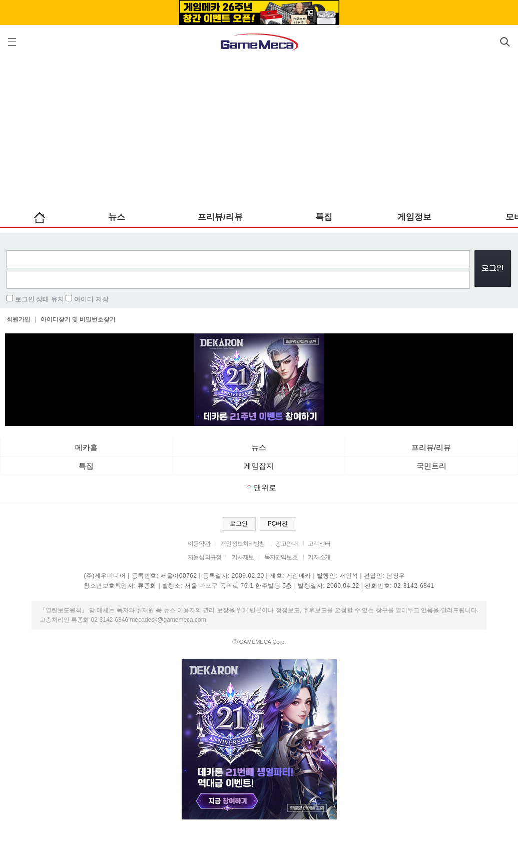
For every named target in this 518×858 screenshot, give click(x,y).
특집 (323, 217)
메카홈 (86, 447)
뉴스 (116, 217)
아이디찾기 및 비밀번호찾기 (78, 319)
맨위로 (261, 487)
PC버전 (278, 523)
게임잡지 (259, 466)
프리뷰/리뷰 (220, 217)
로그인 (239, 523)
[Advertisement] (259, 130)
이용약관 (199, 543)
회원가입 (19, 319)
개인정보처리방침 (242, 543)
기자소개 (319, 557)
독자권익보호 (281, 557)
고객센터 (319, 543)
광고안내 (286, 543)
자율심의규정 (204, 557)
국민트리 (431, 466)
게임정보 (414, 217)
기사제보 (243, 557)
